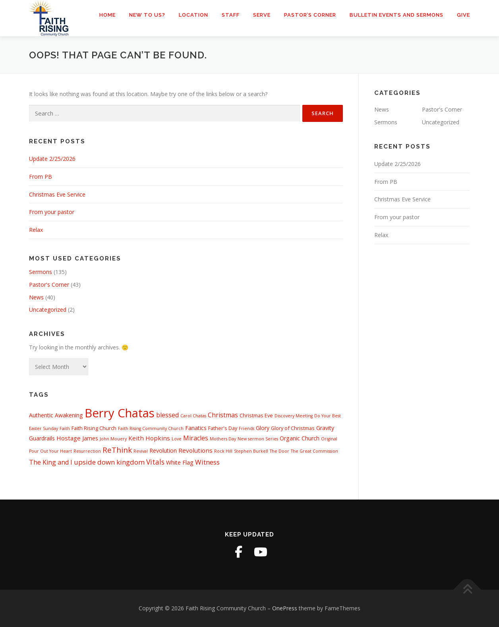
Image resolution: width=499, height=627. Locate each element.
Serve (262, 15)
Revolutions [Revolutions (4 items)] (195, 450)
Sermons (40, 272)
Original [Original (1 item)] (329, 439)
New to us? (147, 15)
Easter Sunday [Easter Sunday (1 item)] (43, 428)
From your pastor (51, 212)
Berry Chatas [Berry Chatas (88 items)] (120, 413)
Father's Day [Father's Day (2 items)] (222, 428)
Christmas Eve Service (57, 194)
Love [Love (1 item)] (177, 439)
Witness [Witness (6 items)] (207, 462)
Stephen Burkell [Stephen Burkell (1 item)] (251, 451)
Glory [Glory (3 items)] (262, 428)
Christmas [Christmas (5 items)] (223, 415)
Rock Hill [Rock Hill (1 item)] (223, 451)
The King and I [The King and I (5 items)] (50, 462)
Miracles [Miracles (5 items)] (195, 438)
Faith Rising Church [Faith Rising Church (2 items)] (94, 428)
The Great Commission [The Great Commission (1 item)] (314, 451)
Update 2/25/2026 (52, 158)
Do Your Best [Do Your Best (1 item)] (327, 416)
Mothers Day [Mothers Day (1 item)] (223, 439)
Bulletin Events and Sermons (396, 15)
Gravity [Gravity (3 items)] (325, 428)
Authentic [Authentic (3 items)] (41, 415)
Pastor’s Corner (310, 15)
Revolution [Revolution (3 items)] (163, 450)
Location (193, 15)
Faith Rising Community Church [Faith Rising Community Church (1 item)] (151, 428)
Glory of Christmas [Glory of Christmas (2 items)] (293, 428)
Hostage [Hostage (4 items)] (68, 438)
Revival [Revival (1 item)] (140, 451)
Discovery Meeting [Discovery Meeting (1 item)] (294, 416)
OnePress (284, 608)
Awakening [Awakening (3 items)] (69, 415)
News (36, 297)
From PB (40, 176)
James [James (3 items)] (90, 438)
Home (107, 15)
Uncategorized (47, 309)
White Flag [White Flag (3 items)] (179, 462)
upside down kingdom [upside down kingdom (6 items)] (109, 462)
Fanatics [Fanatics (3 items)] (196, 428)
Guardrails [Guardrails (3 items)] (42, 438)
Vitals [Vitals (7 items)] (155, 462)
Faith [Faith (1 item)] (65, 428)
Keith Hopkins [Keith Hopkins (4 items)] (149, 438)
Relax (36, 229)
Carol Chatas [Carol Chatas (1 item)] (193, 416)
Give (463, 15)
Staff (231, 15)
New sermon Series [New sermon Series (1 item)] (258, 439)
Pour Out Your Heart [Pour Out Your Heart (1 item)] (50, 451)
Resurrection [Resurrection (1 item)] (87, 451)
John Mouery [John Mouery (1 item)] (113, 439)
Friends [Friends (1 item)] (246, 428)
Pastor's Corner (49, 284)
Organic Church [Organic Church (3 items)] (299, 438)
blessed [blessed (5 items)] (167, 415)
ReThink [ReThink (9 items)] (117, 450)
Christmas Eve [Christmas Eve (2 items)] (256, 415)
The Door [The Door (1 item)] (279, 451)
